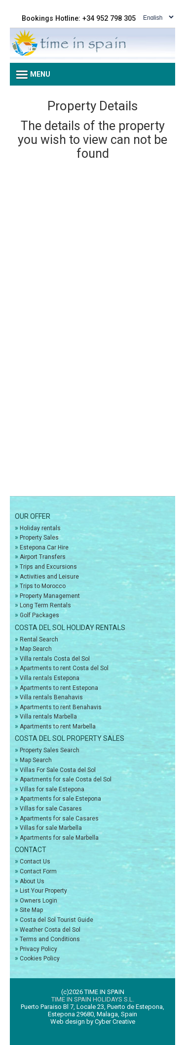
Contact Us (35, 861)
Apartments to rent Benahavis (61, 707)
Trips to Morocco (43, 586)
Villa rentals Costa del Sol (55, 658)
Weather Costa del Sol (50, 929)
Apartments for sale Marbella (59, 837)
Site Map (31, 910)
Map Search (36, 648)
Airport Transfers (43, 556)
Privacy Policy (38, 949)
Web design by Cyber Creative (92, 1021)
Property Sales (39, 537)
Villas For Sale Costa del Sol (58, 770)
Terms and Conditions (50, 939)
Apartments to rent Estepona (59, 687)
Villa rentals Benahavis (51, 697)
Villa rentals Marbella (48, 716)
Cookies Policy (40, 958)
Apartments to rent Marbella (58, 726)
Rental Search (39, 639)
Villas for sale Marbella (51, 827)
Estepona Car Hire (44, 547)
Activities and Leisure (49, 576)
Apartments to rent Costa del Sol (64, 668)
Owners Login (38, 900)
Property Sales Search (49, 750)
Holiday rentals (40, 528)
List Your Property (43, 890)
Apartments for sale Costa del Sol (65, 779)
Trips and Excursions (48, 566)
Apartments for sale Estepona (60, 798)
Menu (32, 75)
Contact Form (38, 871)
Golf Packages (39, 615)
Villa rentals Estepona (49, 678)
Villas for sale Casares (51, 808)
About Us (32, 881)
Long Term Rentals (45, 605)
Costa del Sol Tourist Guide (56, 919)
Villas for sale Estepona (52, 789)
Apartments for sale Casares (59, 818)
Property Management (50, 595)
